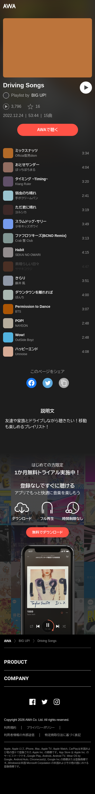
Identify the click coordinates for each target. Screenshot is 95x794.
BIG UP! (38, 95)
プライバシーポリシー (41, 727)
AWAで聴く (47, 130)
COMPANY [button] (16, 678)
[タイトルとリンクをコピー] (64, 383)
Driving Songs (46, 641)
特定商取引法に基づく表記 (63, 735)
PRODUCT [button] (15, 662)
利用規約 (10, 727)
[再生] (86, 88)
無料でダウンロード (47, 532)
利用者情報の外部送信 (19, 735)
